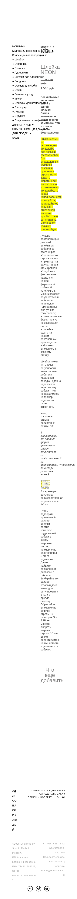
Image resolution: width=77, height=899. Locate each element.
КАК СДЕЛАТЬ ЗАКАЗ (52, 794)
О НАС (61, 797)
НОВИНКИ (18, 46)
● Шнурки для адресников (28, 76)
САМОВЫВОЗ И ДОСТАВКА (48, 790)
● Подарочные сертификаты (29, 120)
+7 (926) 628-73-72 (54, 843)
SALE (15, 137)
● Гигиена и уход (22, 94)
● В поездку (19, 107)
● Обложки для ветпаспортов (30, 102)
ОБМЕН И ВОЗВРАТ (40, 797)
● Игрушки (18, 115)
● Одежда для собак (24, 85)
